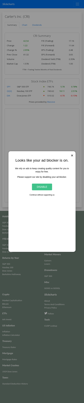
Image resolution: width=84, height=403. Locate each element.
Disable (42, 186)
